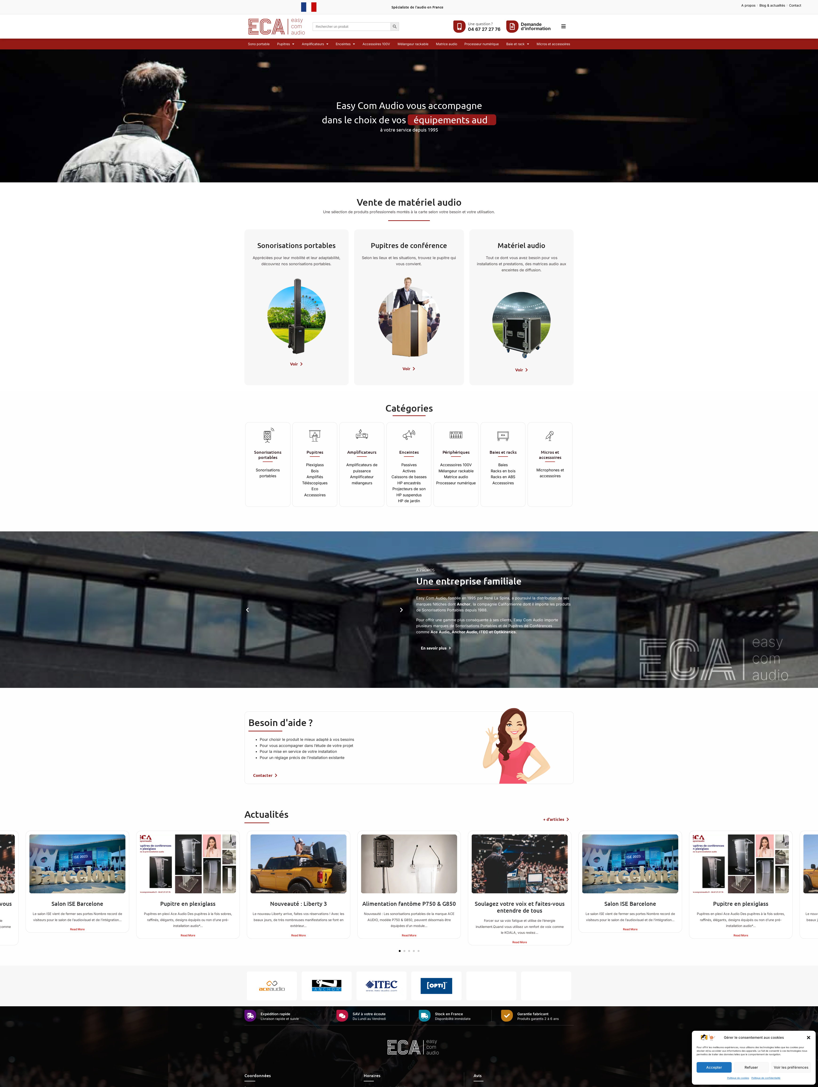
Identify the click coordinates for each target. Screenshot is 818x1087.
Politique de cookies (738, 1077)
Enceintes (345, 44)
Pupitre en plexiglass (187, 903)
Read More (77, 929)
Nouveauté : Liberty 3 (298, 903)
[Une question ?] (459, 26)
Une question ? (480, 23)
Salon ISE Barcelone (77, 903)
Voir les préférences (791, 1067)
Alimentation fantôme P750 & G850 (409, 903)
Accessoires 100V (376, 44)
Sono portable (259, 44)
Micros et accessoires (553, 44)
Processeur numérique (481, 44)
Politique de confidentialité (765, 1077)
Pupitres (285, 44)
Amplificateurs (315, 44)
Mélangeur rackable (413, 44)
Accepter (714, 1067)
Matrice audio (446, 44)
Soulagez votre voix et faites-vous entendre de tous (520, 907)
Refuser (751, 1067)
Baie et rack (517, 44)
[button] (808, 1037)
